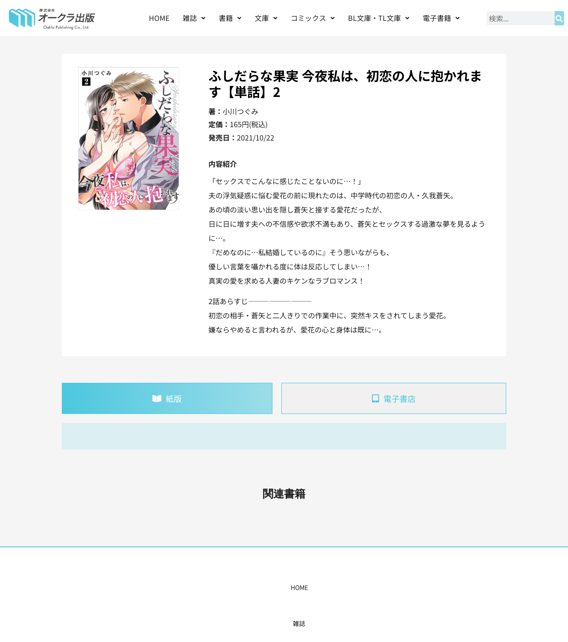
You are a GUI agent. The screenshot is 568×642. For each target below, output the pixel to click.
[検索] (559, 18)
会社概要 (376, 587)
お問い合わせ (420, 587)
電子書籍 (441, 17)
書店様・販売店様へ (322, 587)
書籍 (230, 17)
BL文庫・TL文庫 (378, 17)
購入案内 (268, 587)
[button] (194, 18)
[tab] (167, 398)
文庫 (266, 17)
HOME (159, 17)
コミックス (313, 17)
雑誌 (194, 17)
